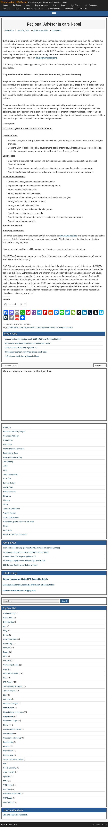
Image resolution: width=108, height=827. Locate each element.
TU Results (7, 785)
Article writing (9, 613)
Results (6, 746)
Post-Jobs (7, 530)
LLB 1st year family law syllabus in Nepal (22, 356)
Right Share (75, 5)
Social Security (9, 768)
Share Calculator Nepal (13, 759)
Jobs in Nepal (9, 690)
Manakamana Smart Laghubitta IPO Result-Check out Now (28, 585)
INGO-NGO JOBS (40, 30)
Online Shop (8, 733)
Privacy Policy (9, 483)
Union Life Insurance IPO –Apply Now (19, 590)
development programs (46, 58)
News (28, 5)
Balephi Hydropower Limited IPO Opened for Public (25, 579)
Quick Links (82, 8)
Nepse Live (8, 716)
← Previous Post (10, 365)
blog (5, 630)
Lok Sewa (7, 699)
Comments (56, 30)
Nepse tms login (41, 5)
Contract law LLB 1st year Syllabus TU (21, 347)
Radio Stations (54, 8)
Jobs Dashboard (91, 5)
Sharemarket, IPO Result (14, 2)
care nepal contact (28, 327)
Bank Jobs (7, 618)
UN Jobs (7, 789)
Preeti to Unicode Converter (15, 534)
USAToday (7, 798)
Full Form (7, 660)
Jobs (17, 8)
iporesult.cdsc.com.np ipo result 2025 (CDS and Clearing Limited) (33, 339)
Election (6, 648)
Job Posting (8, 461)
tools (5, 781)
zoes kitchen (8, 802)
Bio (4, 626)
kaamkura (9, 30)
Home (5, 5)
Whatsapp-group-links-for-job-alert (18, 521)
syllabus (6, 776)
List (4, 695)
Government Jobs (11, 665)
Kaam (104, 824)
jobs (5, 470)
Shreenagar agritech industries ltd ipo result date (26, 352)
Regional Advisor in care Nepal (54, 24)
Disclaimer (7, 444)
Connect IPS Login (11, 436)
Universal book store (12, 793)
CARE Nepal (13, 327)
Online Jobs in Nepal (12, 729)
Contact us (7, 440)
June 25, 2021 (23, 30)
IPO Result (17, 5)
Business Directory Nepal (33, 8)
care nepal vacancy (64, 327)
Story (5, 504)
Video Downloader (11, 517)
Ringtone (7, 496)
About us (7, 427)
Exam (5, 652)
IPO (54, 5)
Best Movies (8, 622)
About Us (96, 824)
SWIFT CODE (9, 772)
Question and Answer (12, 738)
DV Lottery (69, 8)
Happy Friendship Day (12, 457)
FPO (5, 656)
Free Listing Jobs (10, 453)
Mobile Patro (8, 708)
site (4, 763)
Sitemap (6, 500)
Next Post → (100, 365)
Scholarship (8, 755)
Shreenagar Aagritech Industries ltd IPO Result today (27, 343)
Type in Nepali (9, 513)
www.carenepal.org (68, 235)
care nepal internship (46, 327)
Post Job (6, 8)
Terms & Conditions (11, 509)
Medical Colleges (10, 703)
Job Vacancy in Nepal (12, 686)
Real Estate (8, 742)
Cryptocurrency (10, 639)
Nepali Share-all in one (13, 712)
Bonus (63, 5)
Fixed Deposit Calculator (13, 448)
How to (6, 669)
